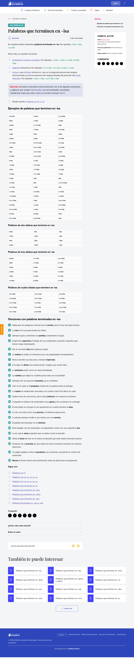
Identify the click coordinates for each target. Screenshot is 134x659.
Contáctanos (121, 636)
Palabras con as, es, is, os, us (25, 481)
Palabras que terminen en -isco (26, 490)
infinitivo (27, 72)
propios (36, 60)
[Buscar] (124, 3)
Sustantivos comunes (21, 60)
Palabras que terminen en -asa (25, 498)
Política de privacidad (89, 636)
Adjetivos (16, 67)
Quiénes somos (74, 636)
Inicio (9, 19)
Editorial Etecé (74, 650)
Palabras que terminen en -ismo (26, 494)
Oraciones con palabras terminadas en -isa (110, 27)
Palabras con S (18, 472)
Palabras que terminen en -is (25, 485)
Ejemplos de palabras (20, 19)
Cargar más (67, 610)
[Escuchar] (13, 38)
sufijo (39, 89)
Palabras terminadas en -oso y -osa (27, 503)
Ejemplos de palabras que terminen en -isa (110, 24)
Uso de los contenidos (107, 636)
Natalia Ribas (106, 40)
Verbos (15, 72)
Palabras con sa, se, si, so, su (25, 477)
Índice (116, 3)
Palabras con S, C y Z (35, 101)
